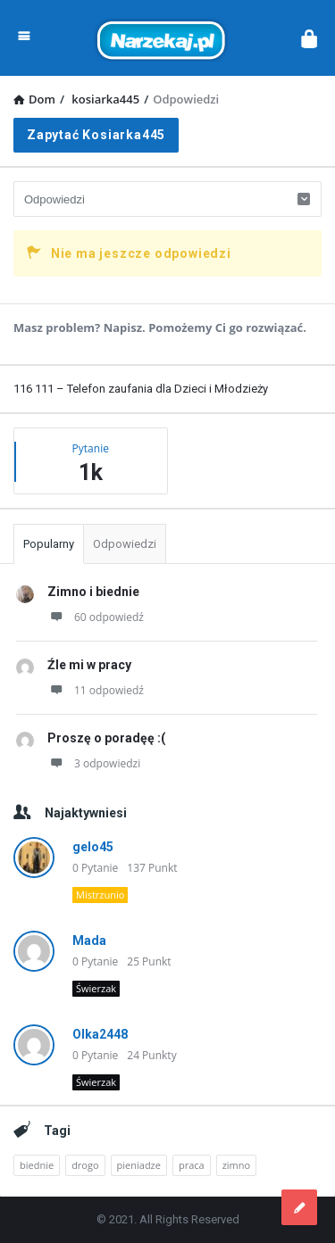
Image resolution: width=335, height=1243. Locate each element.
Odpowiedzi (124, 544)
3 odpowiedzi (93, 763)
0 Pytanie (95, 867)
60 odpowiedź (95, 617)
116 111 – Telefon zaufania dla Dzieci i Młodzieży (140, 388)
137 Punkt (152, 867)
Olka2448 (100, 1034)
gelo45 (92, 847)
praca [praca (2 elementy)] (192, 1165)
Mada (89, 940)
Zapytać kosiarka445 (96, 135)
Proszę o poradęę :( (106, 738)
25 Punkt (149, 961)
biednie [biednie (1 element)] (37, 1165)
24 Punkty (151, 1055)
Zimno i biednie (93, 591)
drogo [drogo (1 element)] (84, 1165)
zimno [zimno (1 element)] (236, 1165)
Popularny (48, 544)
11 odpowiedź (95, 690)
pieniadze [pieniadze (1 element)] (139, 1165)
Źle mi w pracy (89, 665)
